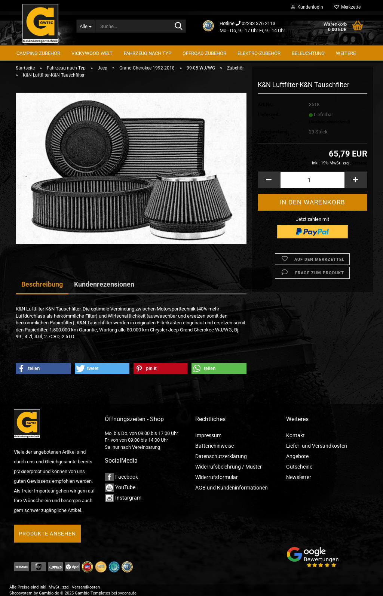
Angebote (297, 456)
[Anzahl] (312, 181)
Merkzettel (348, 7)
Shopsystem (21, 593)
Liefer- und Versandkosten (316, 446)
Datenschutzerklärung (221, 456)
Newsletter (298, 477)
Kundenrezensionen (104, 284)
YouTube (120, 487)
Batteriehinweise (214, 446)
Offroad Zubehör (204, 53)
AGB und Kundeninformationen (231, 488)
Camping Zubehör (38, 53)
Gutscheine (299, 467)
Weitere (346, 53)
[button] (269, 181)
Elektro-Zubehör (259, 53)
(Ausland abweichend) (329, 123)
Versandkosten (86, 587)
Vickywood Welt (92, 53)
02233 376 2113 (258, 23)
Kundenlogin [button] (307, 7)
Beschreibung (42, 284)
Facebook (121, 477)
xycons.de (127, 593)
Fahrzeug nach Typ (147, 53)
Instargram (123, 498)
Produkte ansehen (47, 534)
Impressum (208, 435)
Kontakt (295, 435)
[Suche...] (85, 26)
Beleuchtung (308, 53)
